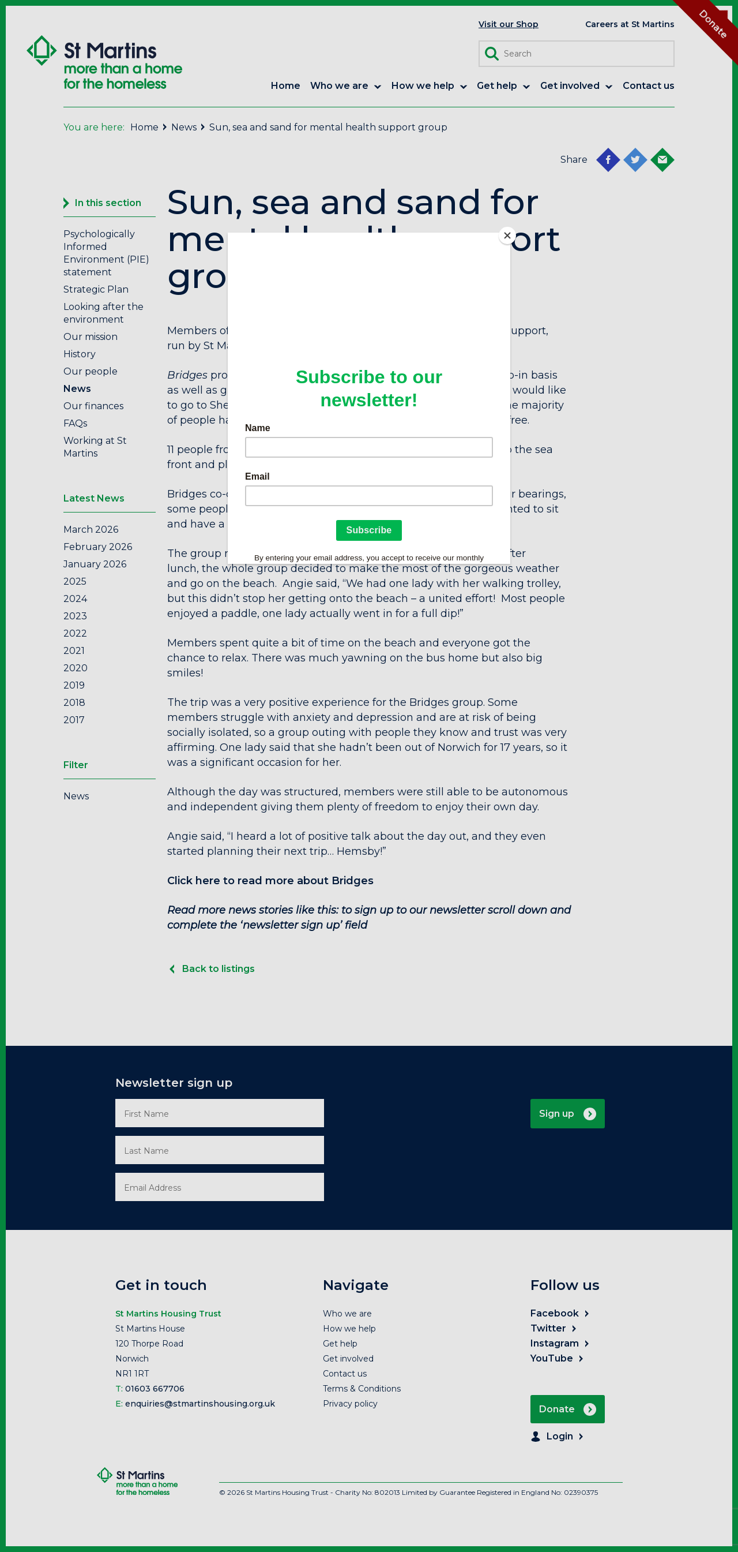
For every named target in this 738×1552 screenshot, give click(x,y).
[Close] (507, 235)
